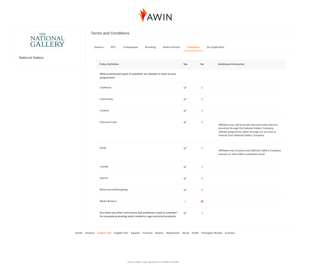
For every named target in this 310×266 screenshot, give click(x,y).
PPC (113, 47)
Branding (150, 47)
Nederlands (173, 232)
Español (135, 232)
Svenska (230, 232)
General (98, 47)
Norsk (185, 232)
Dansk (79, 232)
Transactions (130, 47)
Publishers (193, 47)
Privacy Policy (134, 262)
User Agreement (151, 262)
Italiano (159, 232)
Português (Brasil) (211, 232)
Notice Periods (171, 47)
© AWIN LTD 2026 (169, 262)
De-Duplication (215, 47)
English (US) (121, 232)
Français (147, 232)
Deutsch (90, 232)
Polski (195, 232)
